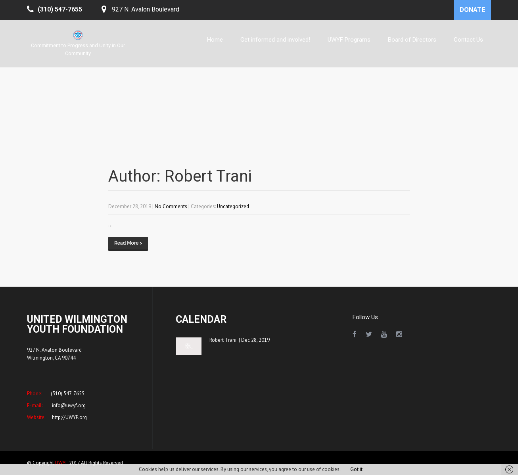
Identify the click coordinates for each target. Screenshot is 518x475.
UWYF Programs (349, 39)
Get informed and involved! (275, 39)
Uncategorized (233, 206)
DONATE (472, 9)
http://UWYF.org (69, 417)
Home (215, 39)
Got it (356, 469)
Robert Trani (222, 340)
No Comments (171, 206)
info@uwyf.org (68, 405)
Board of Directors (412, 39)
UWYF (61, 463)
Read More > (128, 243)
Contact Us (468, 39)
